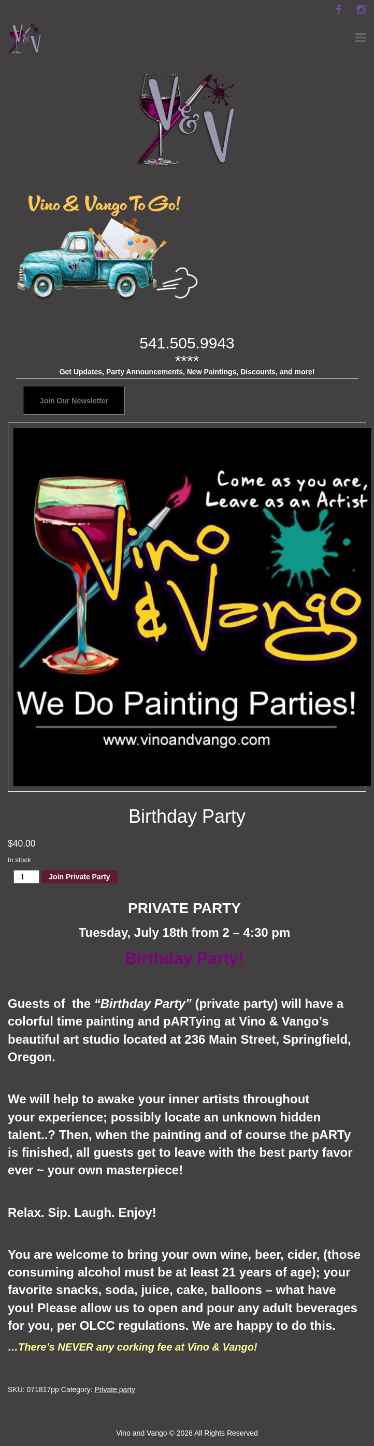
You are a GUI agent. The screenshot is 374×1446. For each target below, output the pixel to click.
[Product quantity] (26, 876)
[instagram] (361, 10)
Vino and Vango (141, 1433)
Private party (114, 1389)
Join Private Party (79, 877)
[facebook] (338, 10)
